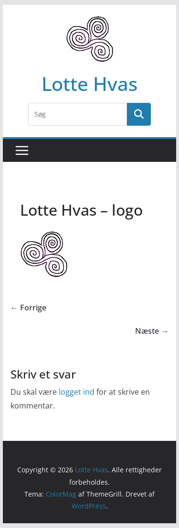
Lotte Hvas (89, 83)
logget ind (77, 392)
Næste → (151, 331)
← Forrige (28, 307)
